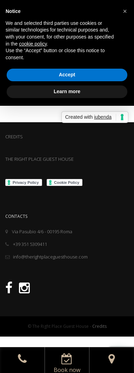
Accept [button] (67, 74)
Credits (99, 326)
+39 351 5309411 (26, 244)
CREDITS (14, 136)
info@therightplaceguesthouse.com (46, 257)
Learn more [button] (67, 91)
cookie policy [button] (33, 44)
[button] (124, 11)
